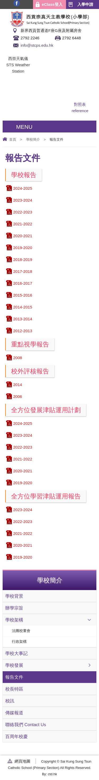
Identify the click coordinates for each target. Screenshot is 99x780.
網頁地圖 (22, 761)
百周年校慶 (16, 736)
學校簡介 (33, 139)
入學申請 (85, 4)
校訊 (9, 700)
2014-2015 (22, 307)
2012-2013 (22, 331)
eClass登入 (52, 4)
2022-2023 (22, 212)
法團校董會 (21, 631)
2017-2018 (22, 271)
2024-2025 (22, 188)
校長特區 (14, 689)
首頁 (12, 139)
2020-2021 (22, 236)
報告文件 (14, 677)
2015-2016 (22, 295)
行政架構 (19, 642)
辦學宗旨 (14, 608)
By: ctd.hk (49, 774)
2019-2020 (22, 247)
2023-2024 (22, 200)
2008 (17, 357)
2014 (17, 384)
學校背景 (14, 596)
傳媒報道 (14, 712)
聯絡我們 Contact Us (25, 724)
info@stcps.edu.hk (37, 45)
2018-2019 (22, 259)
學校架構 (14, 619)
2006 (17, 396)
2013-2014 (22, 319)
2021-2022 (22, 224)
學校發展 (14, 665)
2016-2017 (22, 283)
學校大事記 (16, 653)
